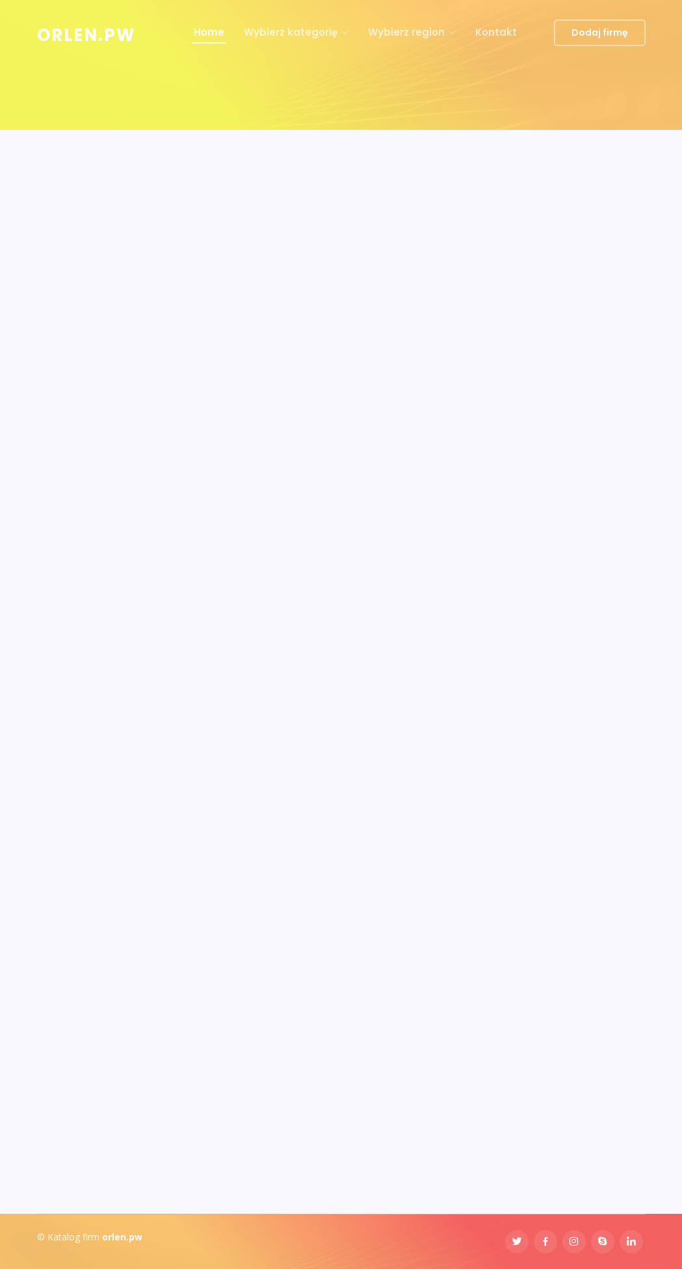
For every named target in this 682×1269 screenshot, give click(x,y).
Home (209, 32)
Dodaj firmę (599, 32)
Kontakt (496, 32)
